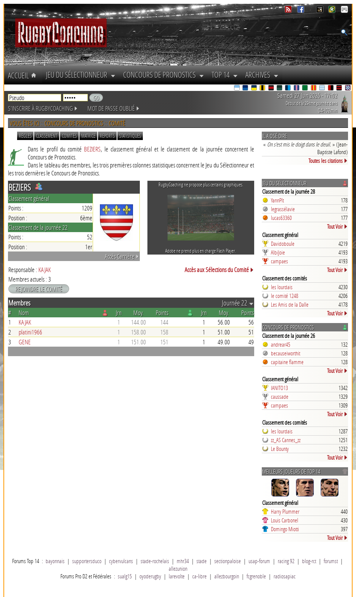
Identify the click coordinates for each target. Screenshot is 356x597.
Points (162, 312)
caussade (279, 396)
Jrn (119, 312)
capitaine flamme (287, 362)
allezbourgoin (226, 576)
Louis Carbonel (284, 520)
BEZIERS (92, 149)
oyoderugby (150, 576)
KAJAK (44, 269)
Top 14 (225, 74)
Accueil (23, 75)
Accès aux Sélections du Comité (219, 269)
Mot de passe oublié (113, 108)
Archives (261, 74)
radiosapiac (285, 576)
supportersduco (86, 561)
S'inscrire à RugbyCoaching (43, 108)
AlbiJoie (278, 252)
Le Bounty (280, 448)
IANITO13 (279, 388)
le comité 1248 (284, 295)
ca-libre (199, 576)
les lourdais (282, 287)
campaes (279, 261)
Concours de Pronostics (163, 74)
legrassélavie (283, 209)
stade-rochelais (155, 561)
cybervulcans (121, 561)
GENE (25, 342)
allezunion (178, 568)
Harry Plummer (285, 511)
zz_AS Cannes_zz (286, 440)
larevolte (177, 576)
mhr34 (183, 561)
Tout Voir (337, 226)
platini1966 (30, 332)
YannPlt (277, 200)
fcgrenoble (256, 576)
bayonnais (55, 561)
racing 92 (286, 561)
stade (201, 561)
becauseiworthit (285, 353)
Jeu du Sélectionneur (81, 74)
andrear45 (280, 344)
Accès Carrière (122, 256)
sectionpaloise (227, 561)
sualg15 (125, 576)
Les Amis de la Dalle (290, 304)
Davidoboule (282, 243)
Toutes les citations (328, 160)
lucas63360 (281, 217)
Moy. (138, 312)
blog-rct (309, 561)
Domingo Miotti (285, 529)
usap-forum (259, 561)
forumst (331, 561)
